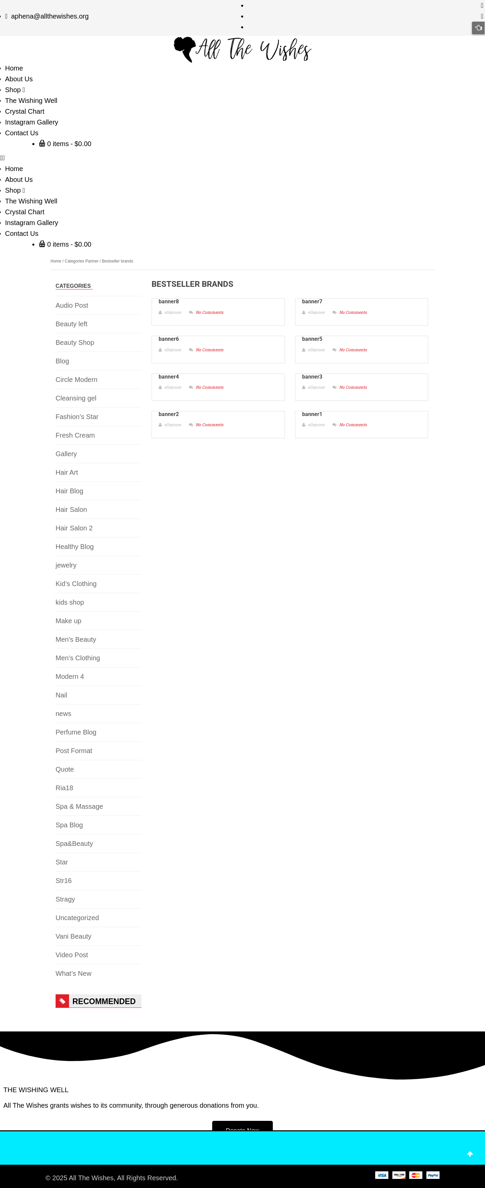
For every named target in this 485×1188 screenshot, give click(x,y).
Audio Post (72, 305)
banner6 (169, 339)
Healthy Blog (75, 546)
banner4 (169, 377)
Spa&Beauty (74, 843)
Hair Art (67, 472)
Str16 (64, 880)
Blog (62, 361)
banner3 (312, 377)
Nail (61, 695)
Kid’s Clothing (76, 583)
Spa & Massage (79, 806)
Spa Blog (69, 825)
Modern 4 (70, 676)
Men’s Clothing (78, 658)
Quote (65, 769)
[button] (242, 158)
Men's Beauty (76, 639)
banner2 (169, 414)
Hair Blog (69, 491)
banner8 (169, 301)
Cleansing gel (76, 398)
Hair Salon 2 (74, 528)
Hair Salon (71, 509)
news (63, 713)
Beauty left (72, 324)
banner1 (312, 414)
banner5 (312, 339)
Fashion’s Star (77, 416)
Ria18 (64, 788)
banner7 (312, 301)
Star (62, 862)
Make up (69, 621)
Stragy (65, 899)
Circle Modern (76, 379)
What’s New (73, 973)
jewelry (66, 565)
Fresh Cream (75, 435)
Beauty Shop (75, 342)
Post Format (74, 750)
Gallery (66, 454)
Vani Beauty (73, 936)
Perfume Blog (76, 732)
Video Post (72, 955)
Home (56, 261)
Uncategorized (77, 917)
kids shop (70, 602)
